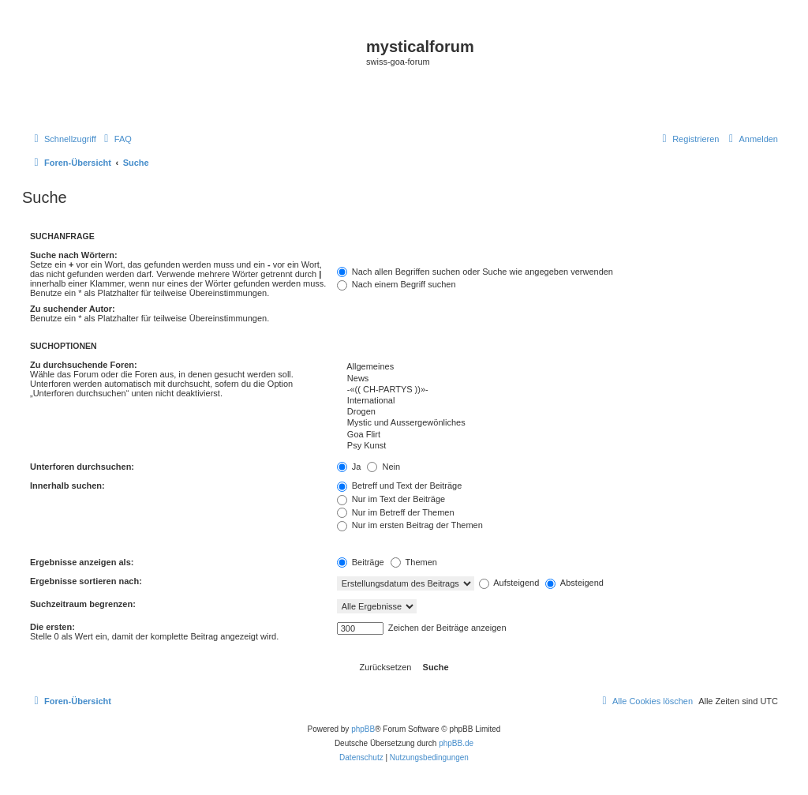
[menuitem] (116, 138)
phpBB (363, 729)
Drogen (557, 412)
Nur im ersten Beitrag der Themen (410, 525)
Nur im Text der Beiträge (391, 499)
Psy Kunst (557, 446)
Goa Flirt (557, 435)
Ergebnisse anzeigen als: (81, 562)
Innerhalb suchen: (67, 485)
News (557, 378)
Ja (349, 466)
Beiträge (360, 562)
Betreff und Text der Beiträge (399, 485)
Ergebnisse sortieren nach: (86, 581)
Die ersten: (52, 627)
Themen (414, 562)
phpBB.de (456, 743)
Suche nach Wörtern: (74, 255)
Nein (383, 466)
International (557, 401)
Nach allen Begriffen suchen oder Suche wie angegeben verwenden (475, 271)
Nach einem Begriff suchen (396, 284)
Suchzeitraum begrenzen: (83, 604)
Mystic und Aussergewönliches (557, 423)
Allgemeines (557, 367)
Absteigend (574, 582)
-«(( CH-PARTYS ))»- (557, 390)
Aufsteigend (509, 582)
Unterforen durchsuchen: (82, 466)
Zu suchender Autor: (72, 308)
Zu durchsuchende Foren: (83, 364)
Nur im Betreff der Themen (395, 512)
